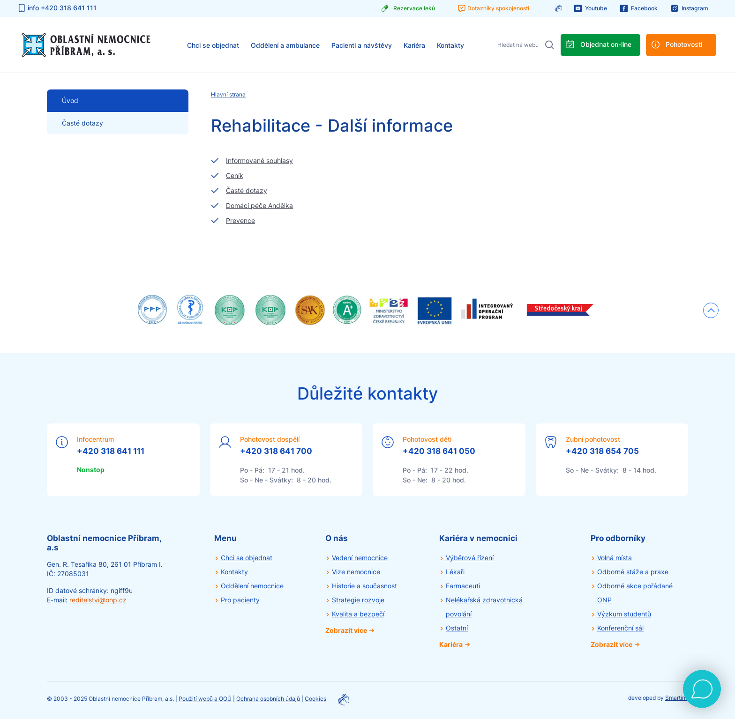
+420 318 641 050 (439, 451)
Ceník (234, 175)
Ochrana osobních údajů (268, 699)
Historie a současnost (364, 586)
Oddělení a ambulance (285, 45)
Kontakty (450, 45)
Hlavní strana (228, 94)
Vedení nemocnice (360, 558)
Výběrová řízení (470, 558)
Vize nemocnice (356, 572)
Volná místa (614, 558)
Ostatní (457, 628)
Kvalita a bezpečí (358, 614)
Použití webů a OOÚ (205, 699)
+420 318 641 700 (276, 451)
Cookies (315, 699)
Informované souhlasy (259, 160)
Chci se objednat (213, 45)
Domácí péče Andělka (259, 205)
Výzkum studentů (624, 614)
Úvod (70, 100)
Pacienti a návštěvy (361, 45)
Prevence (240, 220)
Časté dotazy (82, 123)
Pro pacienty (240, 600)
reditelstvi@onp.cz (98, 600)
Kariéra (414, 45)
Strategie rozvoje (358, 600)
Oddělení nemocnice (252, 586)
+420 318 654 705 (602, 451)
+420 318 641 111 (110, 451)
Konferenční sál (620, 628)
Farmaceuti (463, 586)
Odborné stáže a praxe (632, 572)
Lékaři (455, 572)
